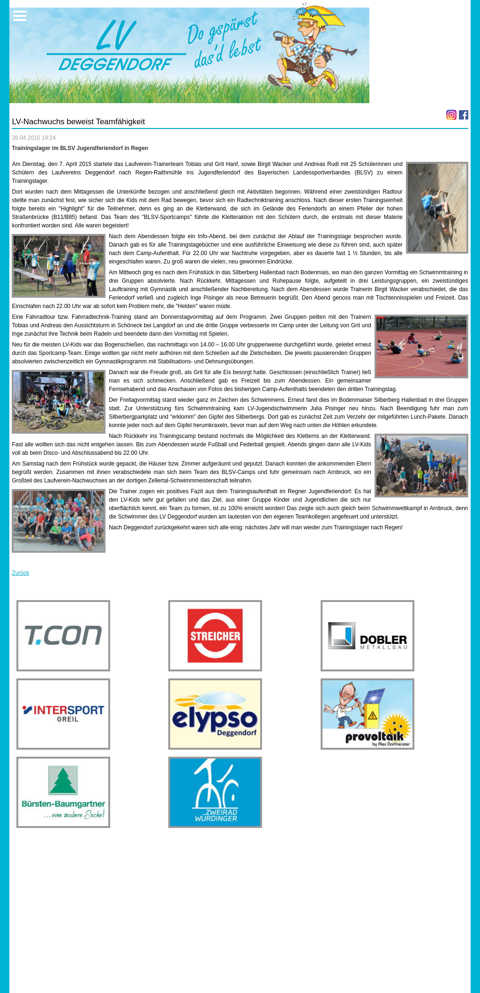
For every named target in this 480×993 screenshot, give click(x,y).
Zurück (20, 573)
